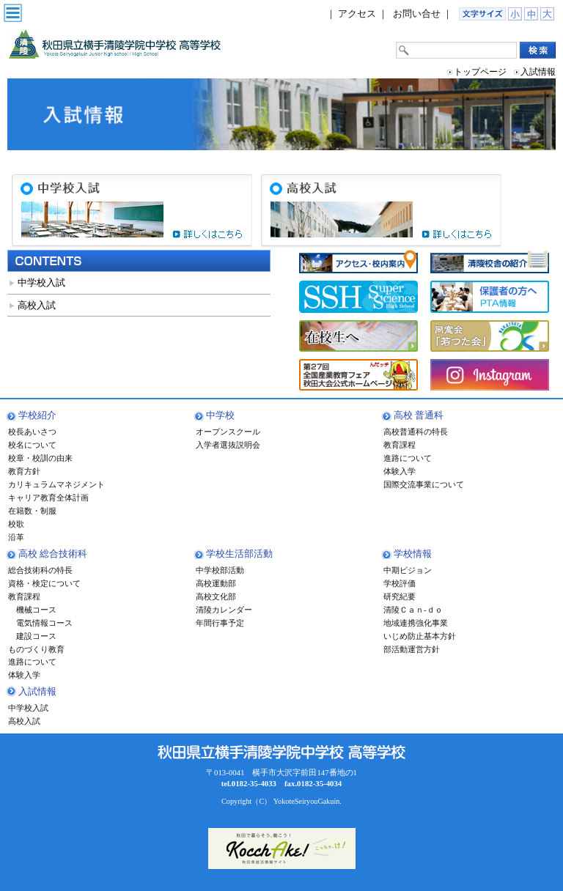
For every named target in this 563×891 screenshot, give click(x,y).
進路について (407, 458)
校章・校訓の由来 (40, 458)
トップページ (480, 72)
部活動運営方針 (411, 649)
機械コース (32, 609)
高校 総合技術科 (52, 553)
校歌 (16, 524)
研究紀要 (399, 596)
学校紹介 (37, 415)
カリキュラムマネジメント (56, 484)
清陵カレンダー (224, 609)
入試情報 (37, 691)
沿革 (16, 537)
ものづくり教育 (36, 649)
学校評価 (399, 583)
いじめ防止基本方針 (419, 636)
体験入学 (399, 471)
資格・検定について (44, 583)
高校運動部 (216, 583)
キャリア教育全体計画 (48, 497)
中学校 (220, 415)
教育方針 (24, 471)
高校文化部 (216, 596)
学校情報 (413, 553)
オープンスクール (228, 431)
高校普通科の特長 (415, 431)
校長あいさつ (32, 431)
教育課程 (399, 444)
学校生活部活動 (239, 553)
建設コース (32, 636)
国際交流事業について (423, 484)
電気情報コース (40, 622)
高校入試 (37, 305)
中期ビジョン (407, 570)
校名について (32, 444)
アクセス (357, 13)
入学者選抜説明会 (228, 444)
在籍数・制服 (32, 510)
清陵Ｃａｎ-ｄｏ (413, 609)
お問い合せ (417, 13)
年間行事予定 (220, 622)
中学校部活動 (220, 570)
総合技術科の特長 (40, 570)
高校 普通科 (419, 415)
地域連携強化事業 (415, 622)
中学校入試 (41, 282)
